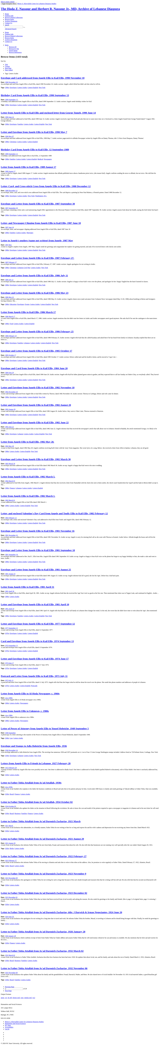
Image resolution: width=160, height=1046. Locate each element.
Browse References (15, 52)
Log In (7, 1029)
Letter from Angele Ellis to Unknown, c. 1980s (25, 711)
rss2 (33, 998)
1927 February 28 (11, 768)
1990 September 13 (11, 99)
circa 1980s (8, 715)
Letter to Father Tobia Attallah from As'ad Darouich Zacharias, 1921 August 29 (42, 838)
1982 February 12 (11, 518)
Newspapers (48, 159)
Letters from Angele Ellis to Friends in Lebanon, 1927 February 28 (36, 763)
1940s (7, 738)
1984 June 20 (9, 373)
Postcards (34, 686)
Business (17, 813)
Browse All (12, 47)
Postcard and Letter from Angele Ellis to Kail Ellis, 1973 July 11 (34, 676)
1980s (7, 142)
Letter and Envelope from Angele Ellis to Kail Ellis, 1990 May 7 (34, 132)
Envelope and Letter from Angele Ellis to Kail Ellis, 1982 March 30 (36, 459)
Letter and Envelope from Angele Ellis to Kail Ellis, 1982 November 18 (37, 387)
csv (6, 998)
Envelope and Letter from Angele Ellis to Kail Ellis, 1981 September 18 (38, 550)
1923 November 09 (11, 878)
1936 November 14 (11, 750)
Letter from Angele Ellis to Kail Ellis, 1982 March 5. (28, 476)
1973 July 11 (9, 680)
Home (7, 14)
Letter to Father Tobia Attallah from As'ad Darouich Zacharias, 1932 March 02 (42, 951)
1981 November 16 (11, 535)
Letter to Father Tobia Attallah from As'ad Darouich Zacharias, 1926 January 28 (43, 931)
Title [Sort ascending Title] (6, 64)
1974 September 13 (11, 645)
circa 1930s (8, 787)
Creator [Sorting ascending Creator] (7, 66)
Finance (12, 488)
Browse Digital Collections (14, 17)
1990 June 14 (9, 117)
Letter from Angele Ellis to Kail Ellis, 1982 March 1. (28, 496)
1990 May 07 (9, 136)
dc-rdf (10, 998)
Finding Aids (9, 16)
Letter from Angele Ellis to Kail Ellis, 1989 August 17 (28, 167)
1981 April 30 (9, 591)
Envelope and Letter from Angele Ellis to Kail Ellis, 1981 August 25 (36, 569)
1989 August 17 (10, 171)
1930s (7, 756)
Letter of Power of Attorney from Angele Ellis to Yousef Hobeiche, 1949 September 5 (45, 728)
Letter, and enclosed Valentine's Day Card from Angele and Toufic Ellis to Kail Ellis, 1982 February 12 (54, 513)
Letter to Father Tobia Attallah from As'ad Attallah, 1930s (31, 782)
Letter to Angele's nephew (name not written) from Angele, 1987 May (37, 240)
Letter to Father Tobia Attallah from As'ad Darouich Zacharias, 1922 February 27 (44, 856)
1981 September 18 (11, 554)
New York (42, 87)
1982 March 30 (10, 463)
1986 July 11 (9, 280)
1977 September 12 (11, 628)
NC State (8, 1025)
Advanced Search (10, 29)
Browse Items (9, 19)
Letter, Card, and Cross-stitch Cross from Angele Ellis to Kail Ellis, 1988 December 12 (46, 186)
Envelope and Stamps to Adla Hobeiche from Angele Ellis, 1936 (34, 746)
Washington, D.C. (41, 196)
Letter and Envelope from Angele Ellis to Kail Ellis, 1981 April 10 (35, 604)
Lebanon (27, 343)
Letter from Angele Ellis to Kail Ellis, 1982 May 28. (27, 441)
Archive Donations (11, 21)
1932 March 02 (10, 955)
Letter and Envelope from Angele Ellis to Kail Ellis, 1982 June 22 (35, 422)
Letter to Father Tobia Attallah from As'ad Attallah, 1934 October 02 (37, 802)
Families (20, 124)
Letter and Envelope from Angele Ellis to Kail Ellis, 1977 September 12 (38, 623)
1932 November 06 (11, 973)
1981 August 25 (10, 574)
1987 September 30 (11, 208)
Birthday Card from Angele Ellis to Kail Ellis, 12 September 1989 (35, 149)
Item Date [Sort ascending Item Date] (8, 68)
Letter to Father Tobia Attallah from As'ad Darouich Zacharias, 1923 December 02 (44, 893)
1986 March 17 (10, 316)
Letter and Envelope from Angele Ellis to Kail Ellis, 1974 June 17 (35, 658)
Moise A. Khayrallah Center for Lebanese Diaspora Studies (24, 1022)
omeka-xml (28, 998)
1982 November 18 (11, 392)
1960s (7, 703)
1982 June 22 (9, 427)
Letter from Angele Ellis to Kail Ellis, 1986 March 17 (28, 312)
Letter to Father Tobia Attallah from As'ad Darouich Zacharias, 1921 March (41, 821)
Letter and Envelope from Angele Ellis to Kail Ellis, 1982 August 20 (36, 405)
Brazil (12, 794)
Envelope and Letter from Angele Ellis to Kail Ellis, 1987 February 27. (37, 258)
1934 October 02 (10, 806)
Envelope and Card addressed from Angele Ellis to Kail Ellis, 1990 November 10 (42, 78)
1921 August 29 (10, 843)
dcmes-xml (16, 998)
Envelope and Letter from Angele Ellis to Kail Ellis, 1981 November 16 (37, 531)
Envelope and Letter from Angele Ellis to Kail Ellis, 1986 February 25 (37, 331)
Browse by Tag (14, 49)
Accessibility (9, 1027)
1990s (7, 87)
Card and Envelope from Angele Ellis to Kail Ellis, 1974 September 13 (37, 641)
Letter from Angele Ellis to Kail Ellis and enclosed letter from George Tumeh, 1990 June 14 (48, 112)
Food (11, 324)
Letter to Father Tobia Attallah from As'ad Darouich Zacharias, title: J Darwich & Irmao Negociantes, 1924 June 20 (61, 912)
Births (12, 848)
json (22, 998)
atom (2, 998)
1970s (7, 633)
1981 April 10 (9, 609)
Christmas (13, 142)
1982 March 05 (10, 481)
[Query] (14, 27)
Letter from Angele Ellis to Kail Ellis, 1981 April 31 (27, 587)
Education (13, 304)
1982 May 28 (9, 446)
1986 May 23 (9, 297)
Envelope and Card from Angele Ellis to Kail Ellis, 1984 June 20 (34, 368)
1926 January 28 (10, 936)
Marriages (30, 233)
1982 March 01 (10, 500)
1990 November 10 (11, 82)
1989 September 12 (11, 154)
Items (7, 45)
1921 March (9, 826)
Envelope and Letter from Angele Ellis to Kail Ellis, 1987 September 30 (38, 203)
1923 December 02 (11, 897)
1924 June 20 (9, 917)
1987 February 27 (11, 262)
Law (11, 738)
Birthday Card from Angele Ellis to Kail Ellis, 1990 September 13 (35, 95)
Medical (40, 159)
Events (27, 304)
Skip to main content (7, 2)
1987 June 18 (9, 227)
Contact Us (8, 23)
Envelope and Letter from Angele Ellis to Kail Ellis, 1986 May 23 (34, 293)
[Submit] (24, 27)
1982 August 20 (10, 409)
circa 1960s (8, 698)
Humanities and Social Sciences (15, 1023)
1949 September (10, 733)
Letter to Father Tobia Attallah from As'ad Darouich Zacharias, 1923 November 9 (43, 873)
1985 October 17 (10, 355)
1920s (7, 775)
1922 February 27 (11, 860)
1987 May (8, 245)
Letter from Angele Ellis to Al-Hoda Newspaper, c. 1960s (30, 693)
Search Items (13, 50)
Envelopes (13, 87)
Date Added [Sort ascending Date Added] (9, 70)
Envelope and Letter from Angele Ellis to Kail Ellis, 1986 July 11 (34, 275)
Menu (9, 3)
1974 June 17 (9, 663)
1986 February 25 (11, 336)
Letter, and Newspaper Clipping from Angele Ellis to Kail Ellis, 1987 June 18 (41, 223)
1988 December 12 (11, 190)
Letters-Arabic (22, 87)
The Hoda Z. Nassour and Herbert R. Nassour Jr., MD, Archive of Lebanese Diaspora (60, 9)
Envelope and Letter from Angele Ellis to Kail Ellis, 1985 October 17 (36, 350)
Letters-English (33, 87)
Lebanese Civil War (23, 268)
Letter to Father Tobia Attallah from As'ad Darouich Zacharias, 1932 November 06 (44, 968)
